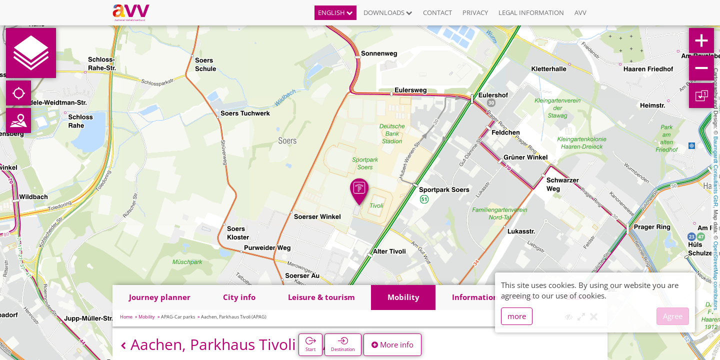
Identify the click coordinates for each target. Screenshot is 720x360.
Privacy (475, 12)
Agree (672, 316)
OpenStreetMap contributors (716, 275)
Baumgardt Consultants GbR (716, 171)
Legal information (531, 12)
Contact (437, 12)
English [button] (335, 12)
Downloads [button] (388, 12)
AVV (580, 12)
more (517, 316)
